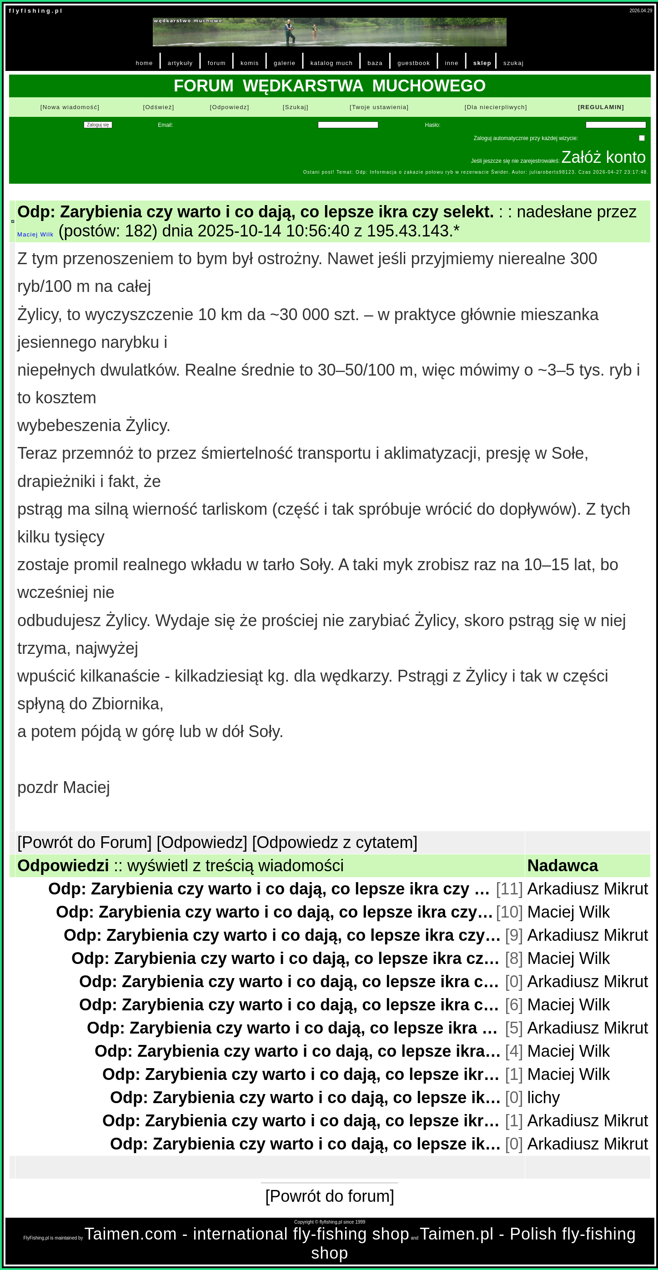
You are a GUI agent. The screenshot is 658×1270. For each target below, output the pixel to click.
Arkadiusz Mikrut (587, 888)
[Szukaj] (296, 107)
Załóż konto (603, 157)
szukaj (513, 63)
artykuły (180, 63)
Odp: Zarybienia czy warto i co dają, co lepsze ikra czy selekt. (271, 888)
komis (250, 63)
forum (217, 63)
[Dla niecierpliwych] (496, 107)
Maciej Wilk (35, 234)
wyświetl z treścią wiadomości (235, 865)
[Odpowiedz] (230, 107)
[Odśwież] (158, 107)
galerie (285, 63)
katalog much (332, 63)
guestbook (413, 63)
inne (452, 63)
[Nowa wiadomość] (70, 107)
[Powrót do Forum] (84, 842)
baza (375, 63)
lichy (543, 1097)
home (144, 63)
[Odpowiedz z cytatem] (334, 842)
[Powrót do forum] (329, 1196)
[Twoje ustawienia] (379, 107)
